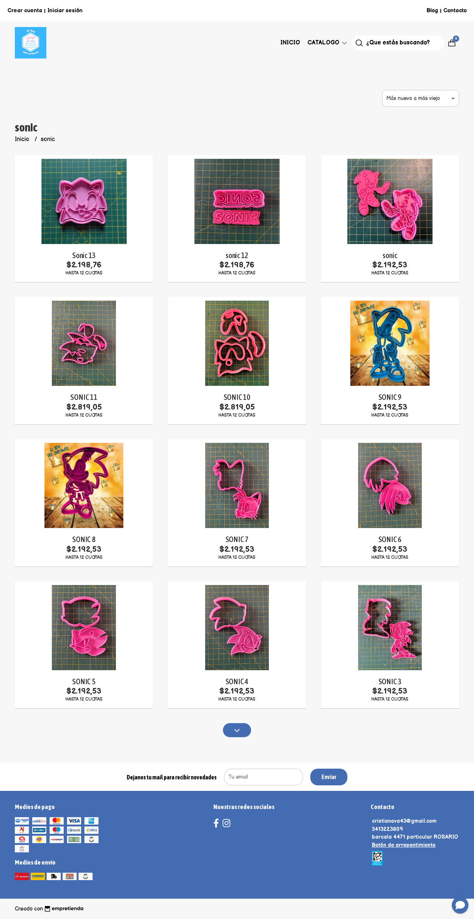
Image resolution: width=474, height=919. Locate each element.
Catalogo (327, 42)
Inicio (290, 42)
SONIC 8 (84, 539)
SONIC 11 (83, 397)
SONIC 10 (237, 397)
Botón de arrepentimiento (403, 845)
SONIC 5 (84, 681)
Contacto (455, 10)
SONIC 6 (390, 539)
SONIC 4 (237, 681)
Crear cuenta (24, 10)
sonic (390, 255)
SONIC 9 (390, 397)
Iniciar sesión (65, 10)
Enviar (328, 776)
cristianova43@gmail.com (404, 821)
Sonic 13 (84, 255)
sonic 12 (237, 255)
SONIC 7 (237, 539)
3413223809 (387, 829)
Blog (432, 10)
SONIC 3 (390, 681)
